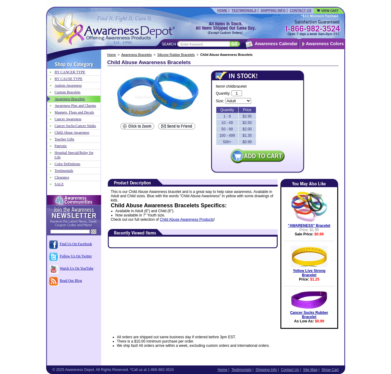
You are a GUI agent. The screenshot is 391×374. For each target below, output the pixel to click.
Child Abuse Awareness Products (187, 219)
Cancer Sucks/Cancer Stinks (75, 126)
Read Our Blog (71, 280)
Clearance (62, 177)
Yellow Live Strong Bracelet (309, 273)
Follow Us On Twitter (76, 256)
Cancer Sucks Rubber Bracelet (309, 314)
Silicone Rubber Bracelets (176, 54)
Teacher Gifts (65, 139)
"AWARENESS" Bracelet (309, 225)
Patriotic (61, 146)
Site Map (310, 370)
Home (222, 10)
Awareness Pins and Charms (75, 105)
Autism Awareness (68, 85)
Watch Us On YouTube (77, 268)
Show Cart (329, 370)
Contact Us (300, 10)
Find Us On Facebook (76, 244)
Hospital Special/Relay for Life (74, 155)
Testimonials (244, 10)
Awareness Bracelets (136, 54)
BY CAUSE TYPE (68, 79)
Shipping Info (273, 10)
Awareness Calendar (276, 43)
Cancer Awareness (68, 119)
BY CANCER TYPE (70, 72)
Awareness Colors (325, 43)
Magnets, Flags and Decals (74, 112)
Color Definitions (67, 164)
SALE (59, 184)
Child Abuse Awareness (72, 132)
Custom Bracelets (68, 92)
